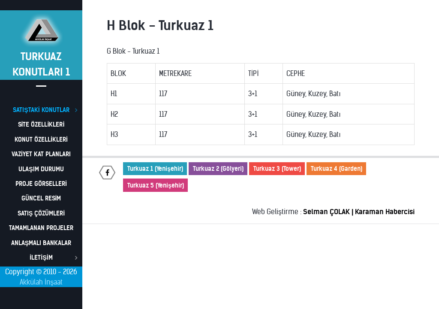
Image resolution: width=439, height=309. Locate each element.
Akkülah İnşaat (41, 282)
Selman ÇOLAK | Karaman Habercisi (359, 211)
